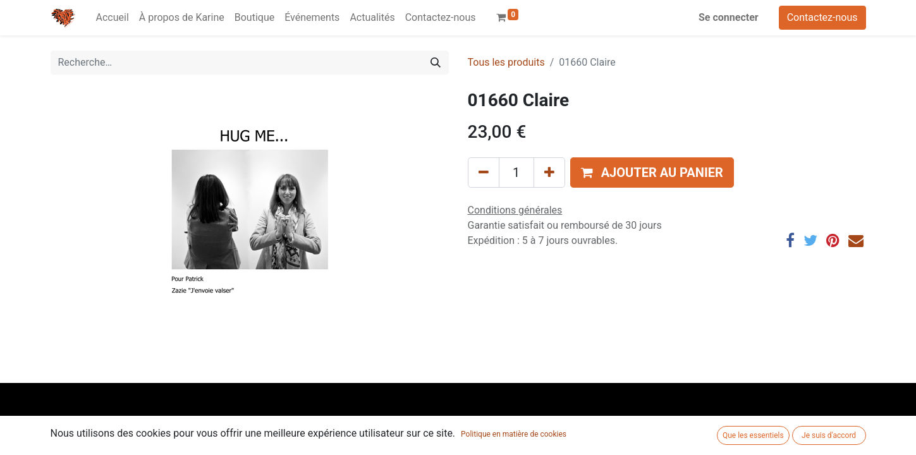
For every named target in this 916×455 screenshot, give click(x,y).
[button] (652, 172)
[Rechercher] (435, 63)
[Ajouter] (549, 172)
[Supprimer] (483, 172)
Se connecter (729, 17)
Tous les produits (506, 62)
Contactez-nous (822, 17)
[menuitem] (112, 17)
